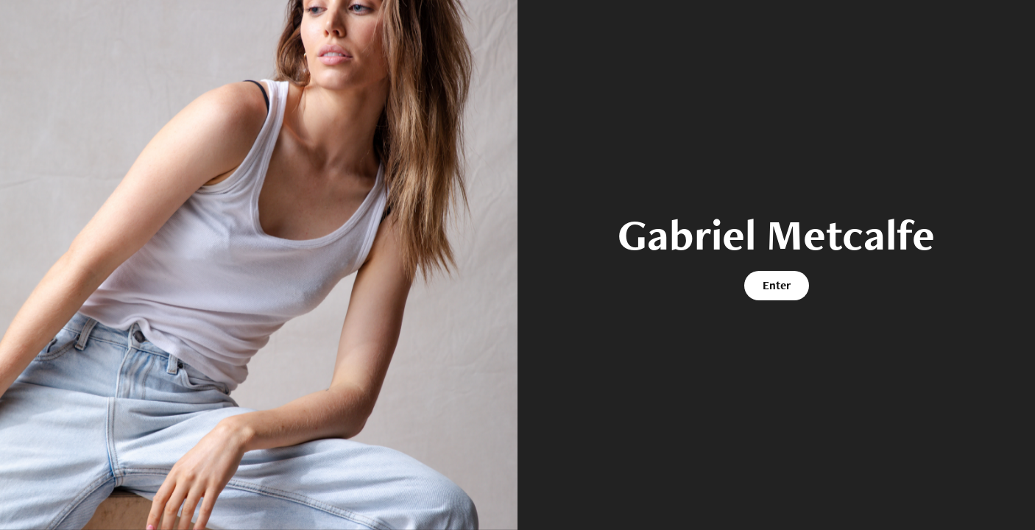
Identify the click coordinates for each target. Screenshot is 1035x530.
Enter (777, 285)
